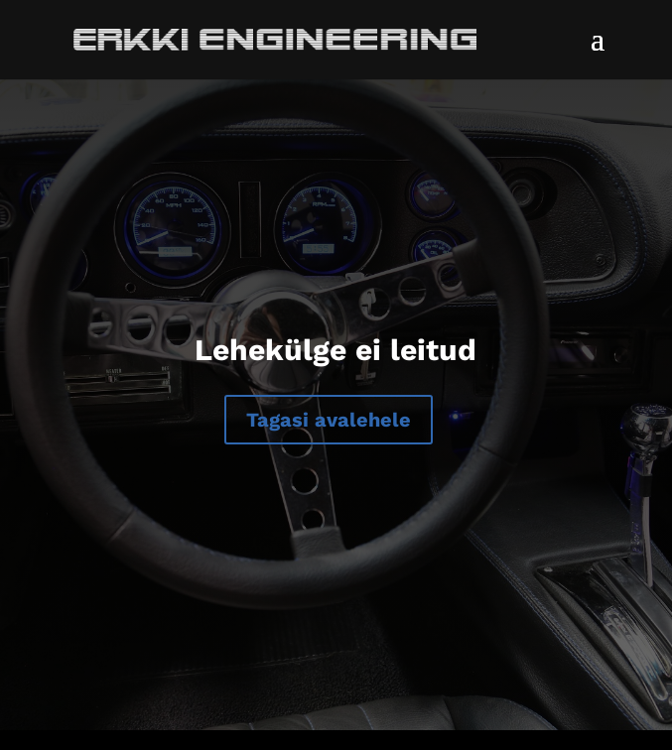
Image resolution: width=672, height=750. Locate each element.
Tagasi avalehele (328, 420)
